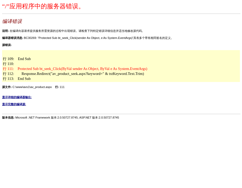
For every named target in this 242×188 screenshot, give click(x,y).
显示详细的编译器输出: (17, 97)
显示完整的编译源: (14, 104)
